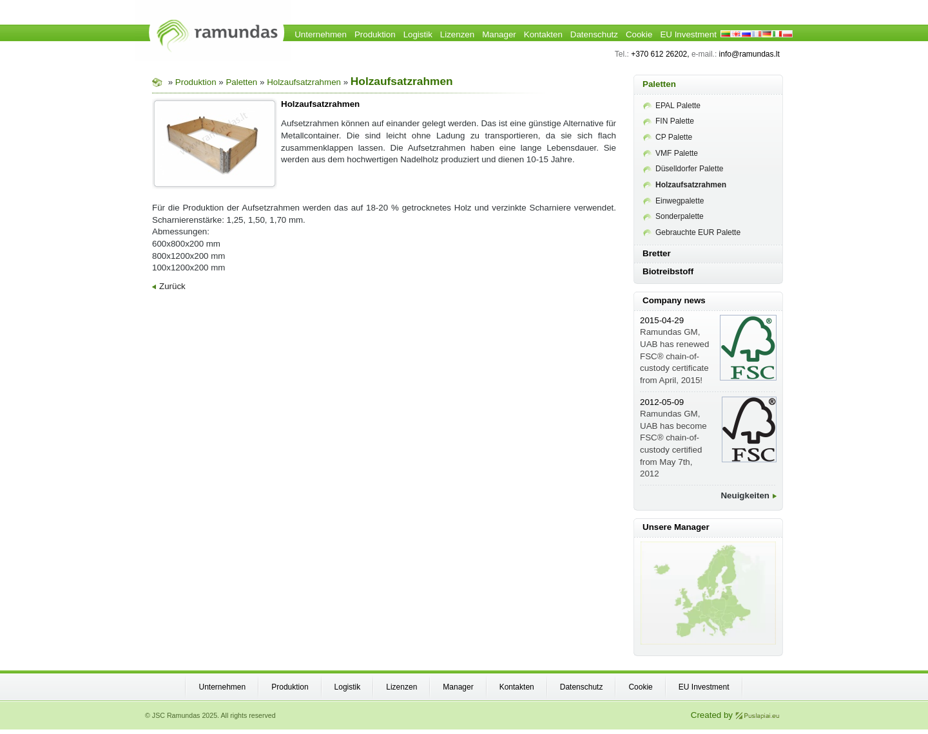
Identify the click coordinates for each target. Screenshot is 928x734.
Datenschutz (594, 34)
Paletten (241, 82)
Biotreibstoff (668, 271)
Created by (735, 715)
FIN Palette (668, 121)
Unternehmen (321, 34)
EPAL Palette (672, 105)
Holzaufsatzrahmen (304, 82)
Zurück (169, 286)
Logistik (417, 34)
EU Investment (688, 34)
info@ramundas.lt (749, 54)
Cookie (639, 34)
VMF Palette (670, 153)
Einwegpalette (673, 200)
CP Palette (667, 137)
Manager (499, 34)
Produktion (375, 34)
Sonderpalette (673, 216)
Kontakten (543, 34)
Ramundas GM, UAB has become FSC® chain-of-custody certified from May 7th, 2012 (673, 438)
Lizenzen (457, 34)
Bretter (657, 253)
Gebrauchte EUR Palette (691, 232)
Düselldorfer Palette (683, 168)
